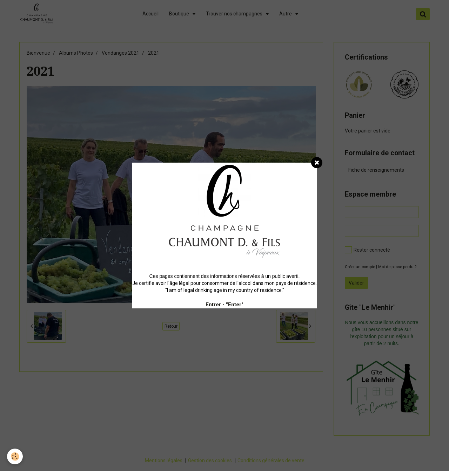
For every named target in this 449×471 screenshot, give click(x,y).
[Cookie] (15, 456)
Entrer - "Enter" (224, 304)
